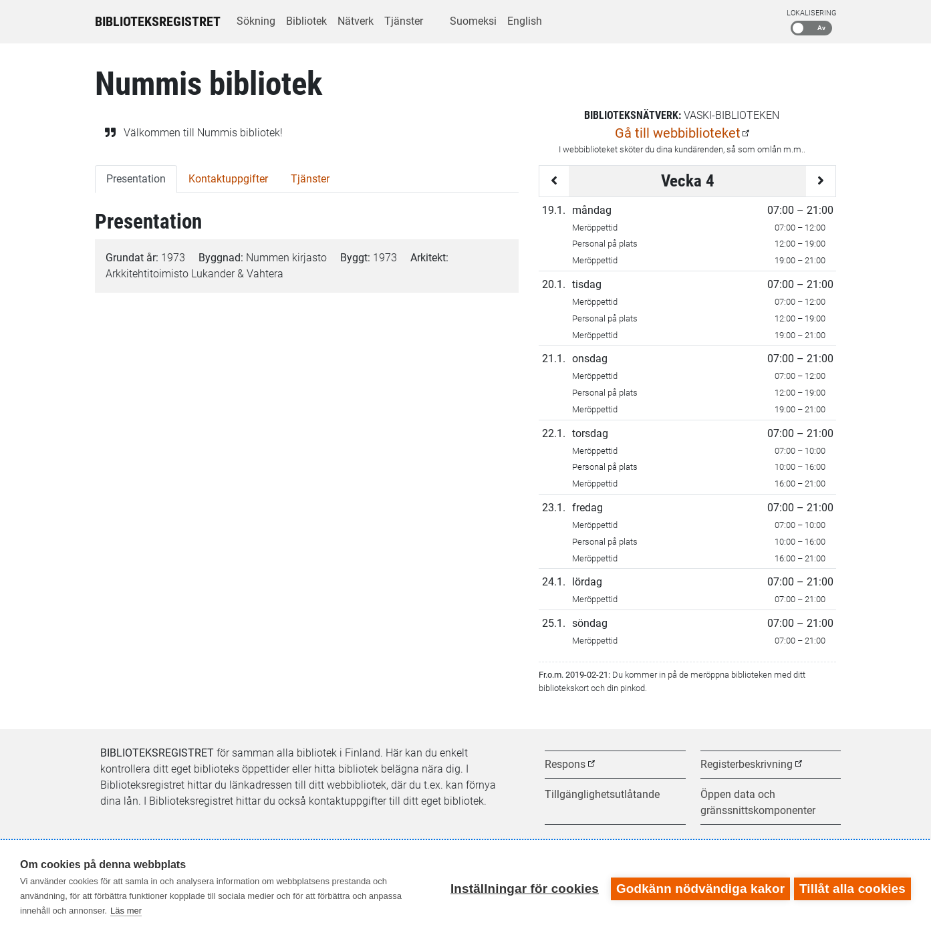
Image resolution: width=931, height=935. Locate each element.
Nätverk (356, 21)
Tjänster (403, 21)
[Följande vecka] (820, 181)
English (524, 21)
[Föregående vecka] (554, 181)
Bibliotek (306, 21)
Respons (565, 764)
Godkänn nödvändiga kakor (698, 887)
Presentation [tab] (136, 178)
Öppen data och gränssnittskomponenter (757, 802)
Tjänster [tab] (310, 178)
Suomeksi (473, 21)
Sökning (256, 21)
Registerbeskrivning (746, 764)
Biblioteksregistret (158, 21)
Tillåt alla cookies (852, 887)
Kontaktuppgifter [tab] (228, 178)
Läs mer (126, 911)
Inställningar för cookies (522, 887)
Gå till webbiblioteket (678, 133)
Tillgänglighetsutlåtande (602, 794)
